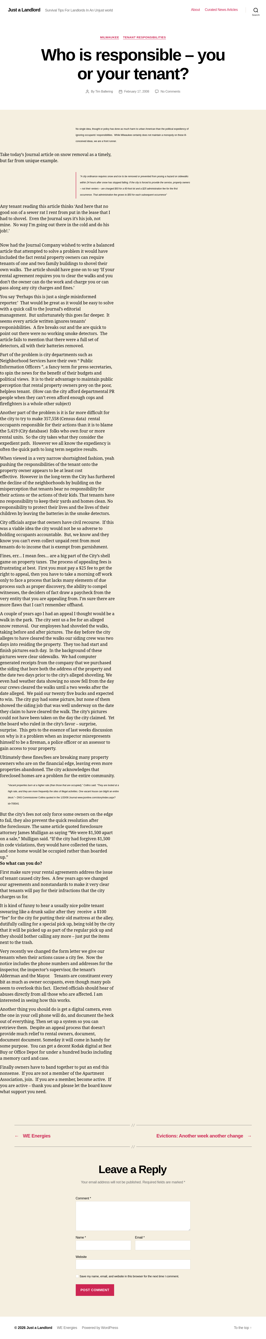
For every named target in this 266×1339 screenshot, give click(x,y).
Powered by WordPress (100, 1328)
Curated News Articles (221, 10)
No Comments (170, 91)
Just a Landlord (24, 10)
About (195, 10)
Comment (83, 1198)
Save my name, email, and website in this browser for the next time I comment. (129, 1276)
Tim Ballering (104, 91)
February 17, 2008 (136, 91)
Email (140, 1237)
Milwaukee (109, 37)
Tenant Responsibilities (144, 37)
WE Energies (67, 1328)
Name (81, 1237)
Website (81, 1257)
